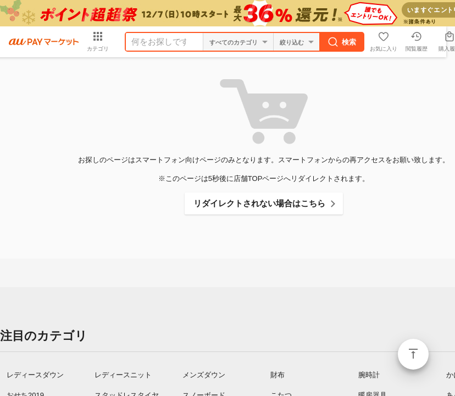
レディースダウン (35, 375)
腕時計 (369, 375)
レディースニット (123, 375)
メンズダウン (203, 375)
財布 (277, 375)
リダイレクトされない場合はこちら (259, 203)
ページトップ (413, 354)
